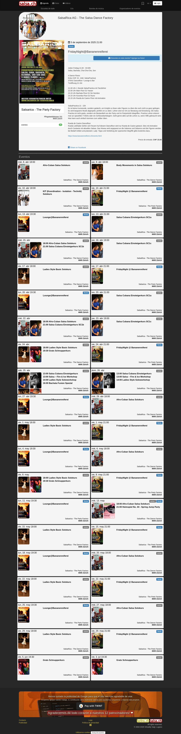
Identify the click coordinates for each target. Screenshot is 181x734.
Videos (66, 3)
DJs (71, 9)
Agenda (44, 3)
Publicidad (23, 723)
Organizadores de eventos (130, 9)
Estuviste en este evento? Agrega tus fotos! (126, 58)
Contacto (22, 720)
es (149, 3)
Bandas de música (96, 9)
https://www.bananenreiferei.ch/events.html (85, 136)
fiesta (71, 46)
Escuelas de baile (48, 9)
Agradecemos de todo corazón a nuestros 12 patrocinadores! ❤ (90, 713)
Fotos (55, 3)
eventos (41, 125)
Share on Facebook (77, 147)
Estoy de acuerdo (98, 732)
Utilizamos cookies (83, 732)
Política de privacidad (90, 723)
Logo (90, 720)
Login (157, 3)
